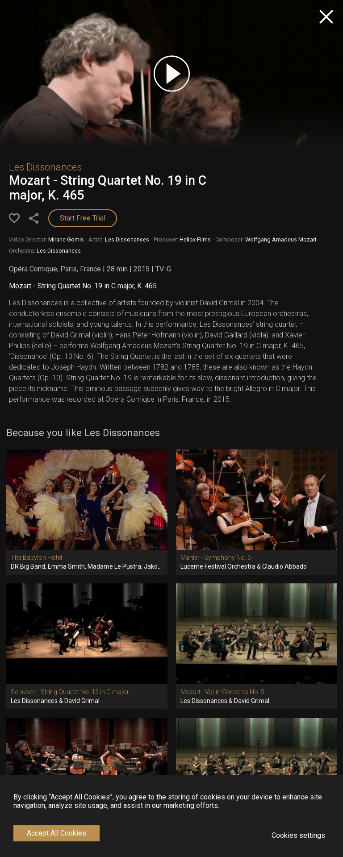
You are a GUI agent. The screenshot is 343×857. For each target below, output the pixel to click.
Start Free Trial (82, 218)
